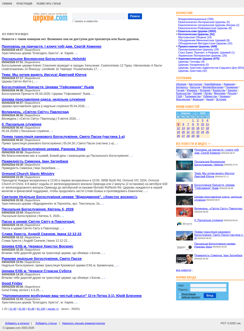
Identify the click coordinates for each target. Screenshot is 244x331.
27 (183, 136)
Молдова (219, 93)
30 (197, 136)
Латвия (197, 93)
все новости (183, 270)
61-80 (31, 308)
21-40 (12, 308)
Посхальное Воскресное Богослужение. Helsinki (44, 59)
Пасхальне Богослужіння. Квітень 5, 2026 (38, 209)
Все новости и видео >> (193, 143)
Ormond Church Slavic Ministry (28, 173)
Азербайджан (212, 84)
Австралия (195, 84)
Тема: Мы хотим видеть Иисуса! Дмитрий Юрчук (44, 74)
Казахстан (219, 90)
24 (202, 132)
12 (178, 128)
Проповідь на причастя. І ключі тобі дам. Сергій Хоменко (51, 46)
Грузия (180, 90)
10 (202, 124)
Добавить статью (46, 323)
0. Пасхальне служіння (21, 124)
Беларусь (182, 87)
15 (193, 128)
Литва (208, 93)
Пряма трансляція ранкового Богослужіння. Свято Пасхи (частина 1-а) (63, 136)
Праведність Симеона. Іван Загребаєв (35, 161)
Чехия (210, 99)
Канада (232, 90)
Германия (232, 87)
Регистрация (24, 3)
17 (202, 128)
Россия (232, 93)
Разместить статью (49, 3)
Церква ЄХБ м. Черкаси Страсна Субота (37, 271)
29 (193, 136)
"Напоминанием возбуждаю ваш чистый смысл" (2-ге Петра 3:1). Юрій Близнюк (72, 295)
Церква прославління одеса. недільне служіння (43, 99)
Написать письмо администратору (83, 323)
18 (207, 128)
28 (188, 136)
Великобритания (213, 87)
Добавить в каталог (17, 323)
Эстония (221, 99)
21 (188, 132)
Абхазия (181, 84)
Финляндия (183, 99)
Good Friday (12, 283)
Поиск (135, 16)
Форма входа (186, 277)
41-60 (21, 308)
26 (178, 136)
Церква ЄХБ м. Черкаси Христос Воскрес (37, 246)
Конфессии (184, 12)
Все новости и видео (15, 34)
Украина (224, 96)
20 (183, 132)
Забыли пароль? (190, 297)
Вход (210, 295)
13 (183, 128)
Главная (7, 3)
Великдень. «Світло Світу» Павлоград (35, 112)
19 (178, 132)
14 (188, 128)
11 (207, 124)
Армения (229, 84)
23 (197, 132)
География (183, 78)
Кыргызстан (183, 93)
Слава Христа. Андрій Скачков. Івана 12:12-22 (41, 234)
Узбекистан (210, 96)
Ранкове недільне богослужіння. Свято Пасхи (42, 258)
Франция (198, 99)
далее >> (53, 308)
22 (193, 132)
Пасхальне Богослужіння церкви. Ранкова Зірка (43, 149)
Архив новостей (187, 106)
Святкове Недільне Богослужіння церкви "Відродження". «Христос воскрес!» (69, 197)
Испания (205, 90)
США (179, 96)
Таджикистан (193, 96)
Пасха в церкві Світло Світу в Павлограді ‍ (38, 221)
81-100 (41, 308)
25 (207, 132)
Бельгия (195, 87)
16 (197, 128)
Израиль (192, 90)
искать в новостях (85, 21)
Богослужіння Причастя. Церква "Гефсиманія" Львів (48, 87)
